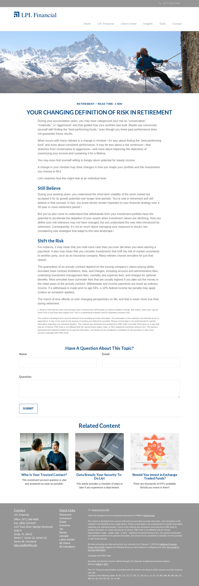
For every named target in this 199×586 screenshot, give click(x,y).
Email (106, 353)
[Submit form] (28, 408)
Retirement (65, 514)
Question (25, 376)
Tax (61, 528)
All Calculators (67, 546)
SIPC (106, 564)
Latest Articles (67, 539)
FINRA (98, 564)
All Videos (64, 542)
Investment (65, 518)
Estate (62, 521)
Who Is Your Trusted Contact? (44, 474)
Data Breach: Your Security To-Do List (99, 476)
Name (23, 353)
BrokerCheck (149, 515)
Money (63, 532)
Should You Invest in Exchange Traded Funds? (154, 476)
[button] (93, 18)
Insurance (64, 525)
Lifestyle (63, 535)
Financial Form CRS (100, 510)
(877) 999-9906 (169, 3)
